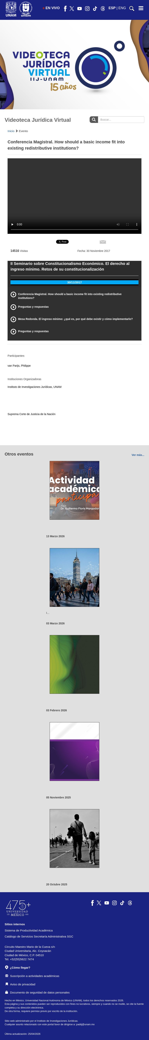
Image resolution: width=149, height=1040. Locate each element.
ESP (112, 8)
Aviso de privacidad (20, 984)
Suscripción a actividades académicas (32, 976)
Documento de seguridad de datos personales (37, 992)
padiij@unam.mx (85, 1024)
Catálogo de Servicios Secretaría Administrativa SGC (39, 936)
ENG (122, 8)
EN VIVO (51, 8)
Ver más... (138, 454)
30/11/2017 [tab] (74, 282)
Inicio (11, 131)
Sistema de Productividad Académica (29, 930)
